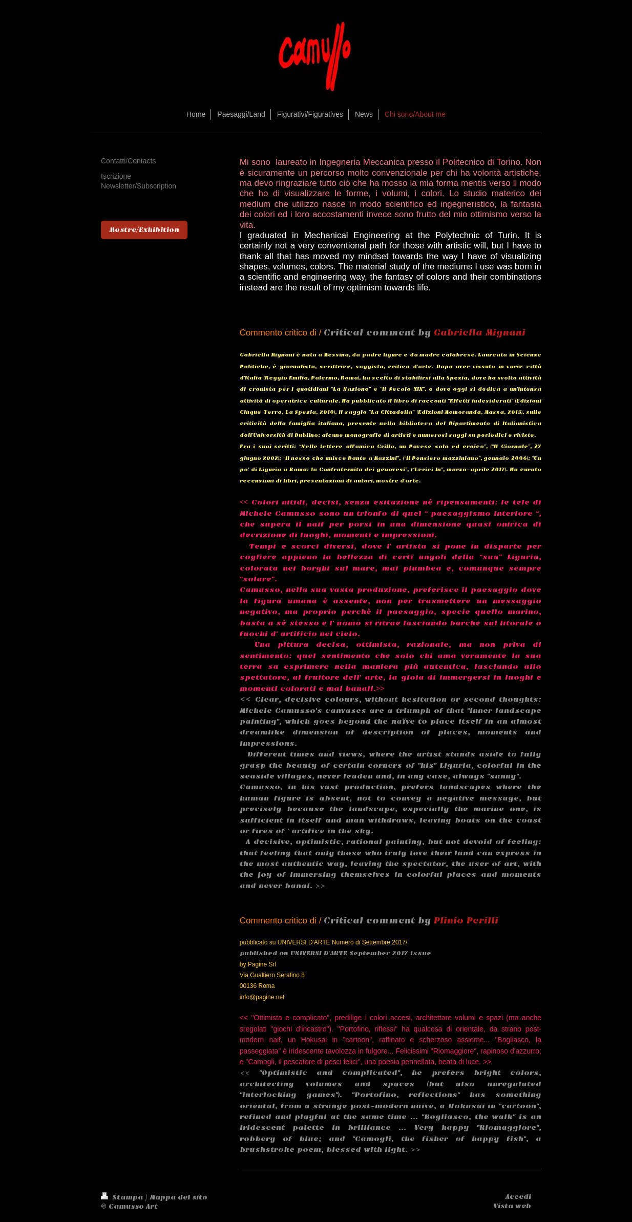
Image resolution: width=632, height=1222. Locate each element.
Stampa (123, 1197)
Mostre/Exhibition (144, 229)
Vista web (512, 1206)
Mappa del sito (178, 1197)
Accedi (518, 1196)
